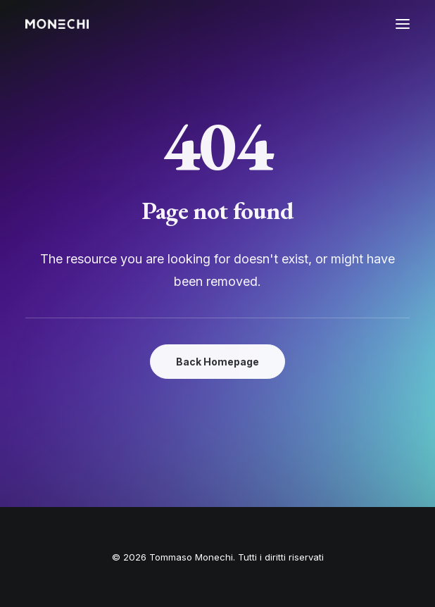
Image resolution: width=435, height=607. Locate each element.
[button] (402, 24)
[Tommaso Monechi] (57, 24)
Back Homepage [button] (217, 362)
